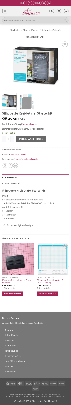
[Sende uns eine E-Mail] (44, 3)
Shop (25, 29)
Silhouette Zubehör (51, 29)
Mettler (9, 366)
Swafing (9, 329)
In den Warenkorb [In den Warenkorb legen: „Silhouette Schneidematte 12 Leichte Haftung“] (47, 293)
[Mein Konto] (51, 11)
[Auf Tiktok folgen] (39, 3)
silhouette (34, 159)
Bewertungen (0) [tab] (11, 183)
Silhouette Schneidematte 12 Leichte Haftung (50, 281)
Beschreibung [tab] (10, 177)
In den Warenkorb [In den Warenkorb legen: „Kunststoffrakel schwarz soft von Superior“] (12, 293)
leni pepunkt (11, 350)
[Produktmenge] (8, 139)
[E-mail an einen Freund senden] (15, 165)
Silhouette (10, 371)
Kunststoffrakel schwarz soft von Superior (16, 281)
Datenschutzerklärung (53, 397)
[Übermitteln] (65, 20)
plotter (26, 159)
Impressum (54, 394)
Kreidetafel (18, 159)
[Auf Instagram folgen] (35, 3)
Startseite (15, 29)
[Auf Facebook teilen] (10, 165)
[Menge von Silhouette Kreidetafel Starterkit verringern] (4, 139)
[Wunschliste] (59, 11)
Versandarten (13, 397)
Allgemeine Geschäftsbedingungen (29, 394)
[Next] (68, 272)
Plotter (34, 29)
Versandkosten (30, 124)
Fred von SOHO (13, 355)
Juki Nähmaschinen (15, 361)
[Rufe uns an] (49, 3)
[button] (22, 3)
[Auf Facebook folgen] (30, 3)
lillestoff (9, 340)
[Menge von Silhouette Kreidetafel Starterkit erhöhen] (12, 139)
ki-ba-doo (10, 345)
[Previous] (2, 272)
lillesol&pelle (11, 335)
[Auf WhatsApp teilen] (5, 165)
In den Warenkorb (31, 139)
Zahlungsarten (30, 397)
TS (55, 401)
